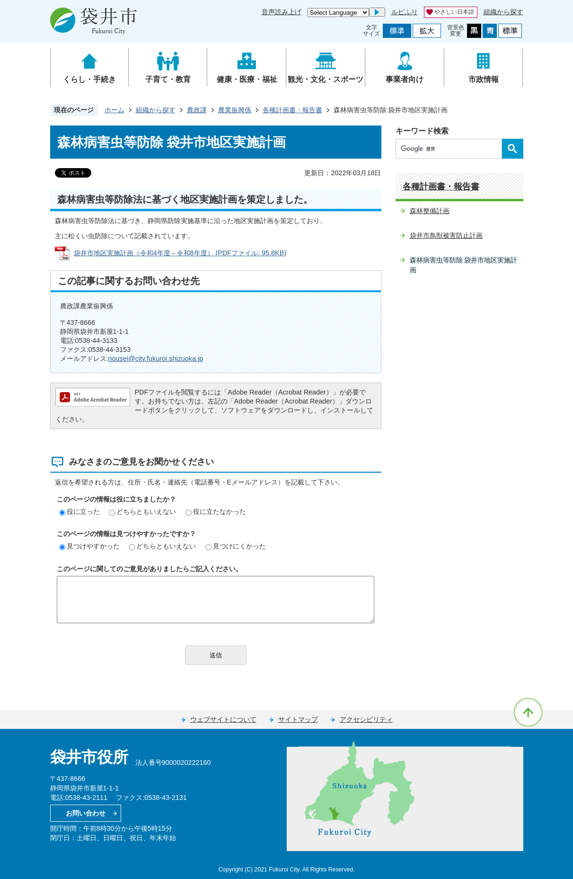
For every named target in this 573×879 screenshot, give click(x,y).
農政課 (197, 110)
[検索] (451, 148)
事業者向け (404, 79)
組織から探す (503, 12)
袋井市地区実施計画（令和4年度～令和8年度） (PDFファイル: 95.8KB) (180, 253)
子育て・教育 (168, 79)
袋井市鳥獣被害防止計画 (446, 235)
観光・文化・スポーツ (325, 79)
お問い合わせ (86, 813)
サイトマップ (298, 719)
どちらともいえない (142, 511)
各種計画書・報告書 (292, 110)
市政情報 (483, 79)
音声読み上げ (281, 12)
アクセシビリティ (366, 719)
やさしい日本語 (454, 12)
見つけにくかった (235, 546)
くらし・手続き (89, 79)
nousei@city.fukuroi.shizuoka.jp (155, 358)
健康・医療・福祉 (247, 79)
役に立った (79, 511)
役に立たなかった (215, 511)
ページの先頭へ (528, 712)
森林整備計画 (430, 211)
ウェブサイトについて (223, 719)
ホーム (114, 110)
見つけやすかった (89, 546)
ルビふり (404, 12)
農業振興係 (234, 110)
